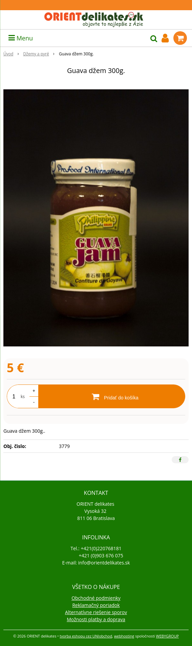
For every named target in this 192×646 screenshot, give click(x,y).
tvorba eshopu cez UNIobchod (86, 636)
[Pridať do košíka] (111, 396)
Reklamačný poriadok (96, 605)
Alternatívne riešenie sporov (96, 612)
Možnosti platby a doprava (96, 619)
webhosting (124, 636)
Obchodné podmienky (96, 598)
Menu (20, 38)
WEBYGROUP (167, 636)
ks (23, 396)
